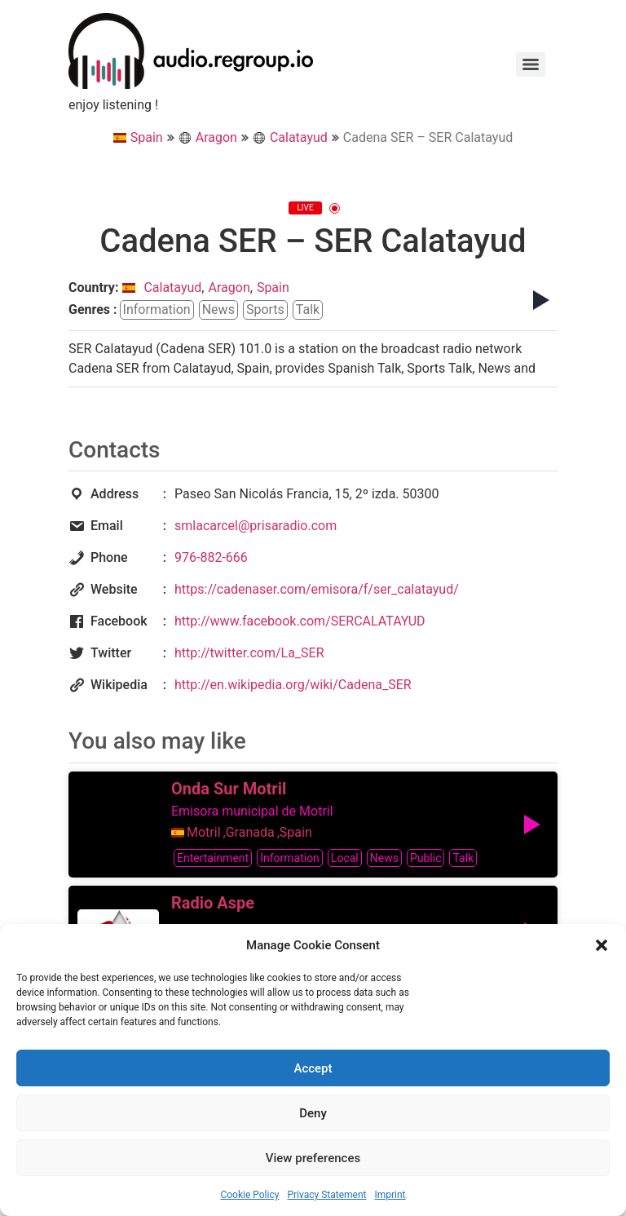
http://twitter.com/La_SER (249, 653)
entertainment (213, 857)
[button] (601, 945)
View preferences (313, 1158)
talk (308, 309)
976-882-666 (211, 557)
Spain (138, 137)
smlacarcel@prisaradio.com (255, 525)
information (157, 309)
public (426, 857)
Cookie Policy (249, 1195)
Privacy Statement (326, 1195)
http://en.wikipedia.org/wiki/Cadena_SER (293, 684)
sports (265, 309)
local (345, 857)
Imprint (389, 1195)
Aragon (208, 137)
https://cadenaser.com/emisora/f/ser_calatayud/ (316, 589)
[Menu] (530, 64)
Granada (250, 832)
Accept (312, 1068)
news (218, 309)
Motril (204, 832)
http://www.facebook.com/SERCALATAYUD (299, 621)
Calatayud (290, 137)
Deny (313, 1113)
